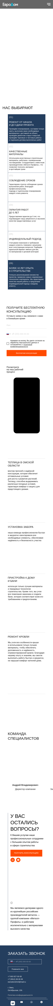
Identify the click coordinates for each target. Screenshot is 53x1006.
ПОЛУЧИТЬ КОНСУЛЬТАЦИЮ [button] (26, 853)
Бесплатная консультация (26, 353)
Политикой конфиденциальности (21, 346)
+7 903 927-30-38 (15, 976)
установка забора (20, 527)
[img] (26, 557)
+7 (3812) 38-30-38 (15, 979)
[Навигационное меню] (49, 4)
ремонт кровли (18, 636)
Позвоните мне (18, 969)
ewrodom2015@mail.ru (17, 982)
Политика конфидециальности (20, 995)
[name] (27, 325)
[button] (26, 506)
